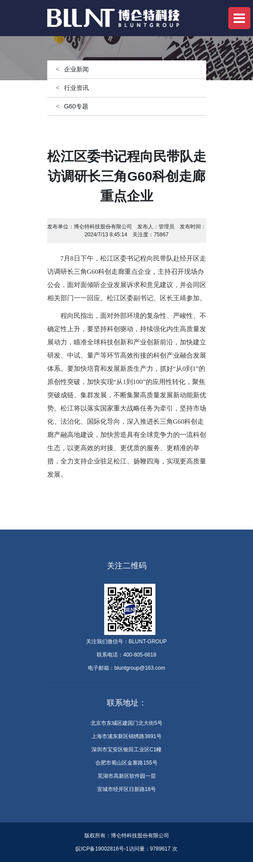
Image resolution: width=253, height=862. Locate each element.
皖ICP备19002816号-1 (102, 849)
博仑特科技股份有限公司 (103, 227)
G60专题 (76, 106)
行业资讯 (76, 87)
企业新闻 (76, 69)
